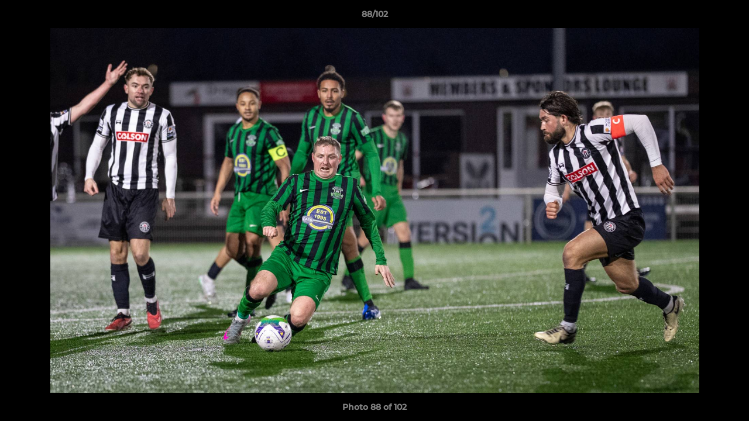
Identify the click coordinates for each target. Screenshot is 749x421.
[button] (728, 17)
